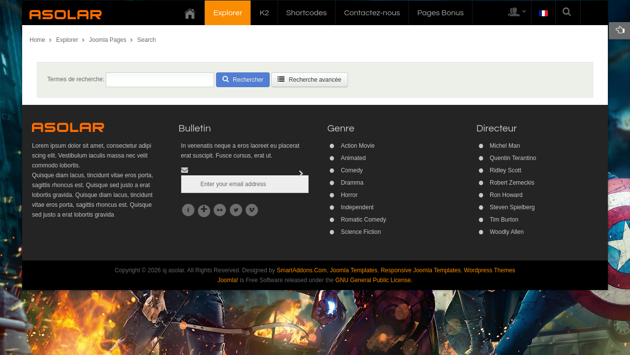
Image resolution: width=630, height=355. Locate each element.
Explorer (67, 39)
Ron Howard (506, 195)
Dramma (352, 182)
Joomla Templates (354, 270)
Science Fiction (360, 231)
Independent (357, 207)
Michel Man (505, 145)
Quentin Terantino (513, 158)
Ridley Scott (505, 170)
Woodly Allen (507, 231)
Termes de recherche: (75, 79)
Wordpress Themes (489, 270)
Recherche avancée (309, 79)
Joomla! (228, 280)
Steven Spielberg (512, 207)
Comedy (352, 170)
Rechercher (242, 79)
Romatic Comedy (363, 219)
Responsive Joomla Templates (420, 270)
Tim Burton (504, 219)
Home (37, 39)
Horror (349, 195)
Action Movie (358, 145)
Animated (353, 158)
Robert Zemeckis (512, 182)
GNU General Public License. (373, 280)
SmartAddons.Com (301, 270)
